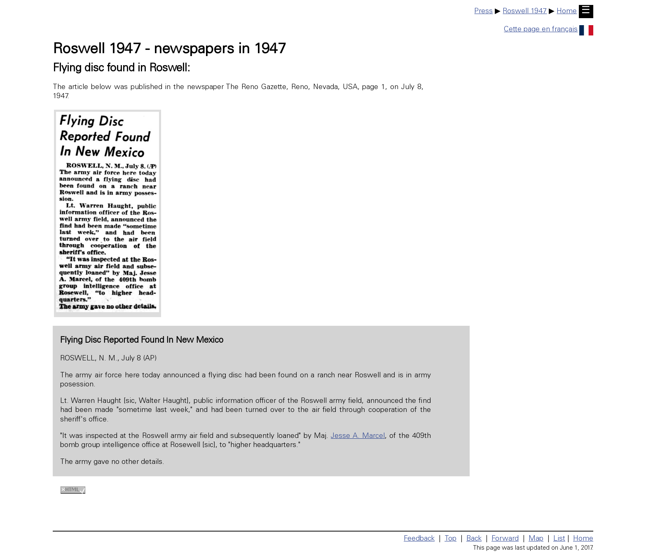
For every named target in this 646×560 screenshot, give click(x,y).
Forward (505, 539)
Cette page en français (548, 29)
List (559, 539)
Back (474, 539)
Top (450, 539)
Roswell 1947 (525, 11)
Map (536, 539)
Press (483, 11)
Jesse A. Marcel (358, 436)
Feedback (419, 539)
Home (567, 11)
